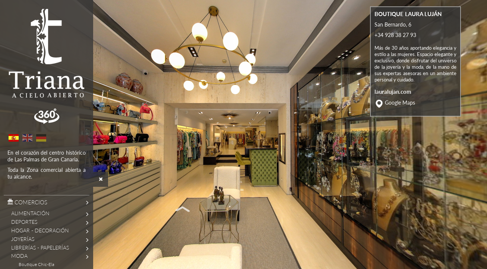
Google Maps (400, 115)
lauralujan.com (392, 104)
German (41, 138)
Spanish (13, 138)
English (27, 138)
